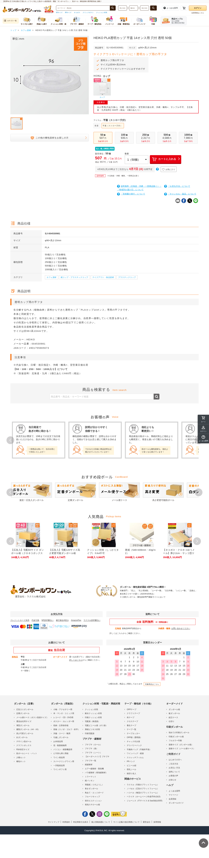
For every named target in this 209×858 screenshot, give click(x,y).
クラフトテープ (133, 713)
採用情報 (157, 822)
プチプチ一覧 (90, 761)
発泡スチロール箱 (92, 805)
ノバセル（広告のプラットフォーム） (143, 788)
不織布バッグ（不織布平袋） (139, 749)
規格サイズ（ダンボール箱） (181, 745)
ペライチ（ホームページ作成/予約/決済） (144, 797)
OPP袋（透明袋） (134, 737)
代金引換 (35, 620)
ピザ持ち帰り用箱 (60, 753)
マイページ (173, 795)
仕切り (171, 721)
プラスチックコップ (127, 277)
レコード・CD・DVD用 (63, 717)
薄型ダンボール (22, 725)
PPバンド (131, 761)
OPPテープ (131, 709)
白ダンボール (22, 737)
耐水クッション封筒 (93, 713)
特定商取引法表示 (80, 822)
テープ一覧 (131, 729)
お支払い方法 (174, 768)
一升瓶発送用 (59, 765)
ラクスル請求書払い (91, 620)
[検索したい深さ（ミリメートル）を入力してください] (144, 8)
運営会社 (146, 822)
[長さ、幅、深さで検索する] (153, 8)
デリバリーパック (134, 745)
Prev (10, 440)
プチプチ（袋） (91, 748)
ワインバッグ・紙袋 (135, 753)
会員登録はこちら (197, 13)
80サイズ (68, 12)
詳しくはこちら (116, 633)
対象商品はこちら (152, 684)
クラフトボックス (23, 745)
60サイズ (59, 12)
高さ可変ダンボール (24, 733)
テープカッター (133, 733)
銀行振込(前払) (62, 620)
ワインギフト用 (60, 769)
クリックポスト (88, 12)
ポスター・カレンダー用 (63, 721)
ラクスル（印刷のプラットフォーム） (143, 785)
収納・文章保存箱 (60, 725)
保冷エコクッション (93, 801)
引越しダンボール (60, 737)
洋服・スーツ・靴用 (61, 733)
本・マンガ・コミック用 (63, 713)
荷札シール (131, 769)
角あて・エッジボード (94, 793)
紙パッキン (89, 780)
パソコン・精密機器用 (62, 749)
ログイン (197, 8)
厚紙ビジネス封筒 (92, 729)
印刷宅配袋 (89, 733)
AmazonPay (76, 620)
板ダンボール (174, 713)
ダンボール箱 (174, 709)
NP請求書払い (48, 620)
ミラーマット (90, 777)
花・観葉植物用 (60, 745)
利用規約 (66, 822)
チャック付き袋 (133, 741)
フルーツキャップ (92, 797)
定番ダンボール (22, 713)
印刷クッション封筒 (93, 717)
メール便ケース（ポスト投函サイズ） (32, 717)
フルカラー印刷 (175, 740)
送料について (174, 772)
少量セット (21, 757)
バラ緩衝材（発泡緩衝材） (96, 772)
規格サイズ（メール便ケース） (182, 748)
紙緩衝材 (88, 764)
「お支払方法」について (177, 186)
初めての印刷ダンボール (179, 732)
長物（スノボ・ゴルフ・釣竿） (66, 729)
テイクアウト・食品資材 (103, 277)
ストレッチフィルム (135, 757)
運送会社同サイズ (23, 721)
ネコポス (77, 12)
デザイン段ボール (23, 741)
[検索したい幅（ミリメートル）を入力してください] (133, 8)
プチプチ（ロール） (93, 745)
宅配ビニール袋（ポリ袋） (96, 725)
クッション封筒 (101, 12)
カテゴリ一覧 (10, 20)
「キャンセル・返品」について (180, 194)
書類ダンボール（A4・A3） (28, 729)
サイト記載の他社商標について (126, 822)
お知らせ (172, 780)
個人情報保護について (100, 822)
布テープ (130, 717)
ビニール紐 (131, 765)
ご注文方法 (173, 764)
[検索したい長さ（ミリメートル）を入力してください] (122, 8)
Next (199, 492)
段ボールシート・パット (26, 753)
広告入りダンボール (24, 709)
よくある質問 (174, 791)
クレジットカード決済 (19, 620)
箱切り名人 (131, 773)
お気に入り (168, 169)
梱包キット (21, 761)
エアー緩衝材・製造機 (94, 769)
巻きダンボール (91, 788)
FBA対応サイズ (22, 749)
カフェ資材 (51, 277)
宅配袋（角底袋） (92, 721)
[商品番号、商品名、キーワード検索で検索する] (112, 8)
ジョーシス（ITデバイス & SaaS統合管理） (145, 801)
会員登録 (172, 799)
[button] (203, 438)
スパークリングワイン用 (63, 761)
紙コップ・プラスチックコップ (74, 277)
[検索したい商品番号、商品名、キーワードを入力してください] (83, 8)
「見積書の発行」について (131, 194)
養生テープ (131, 725)
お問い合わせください (180, 628)
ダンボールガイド (176, 803)
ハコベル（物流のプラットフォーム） (143, 793)
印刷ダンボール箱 (176, 737)
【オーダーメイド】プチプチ (97, 756)
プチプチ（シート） (93, 753)
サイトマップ (53, 822)
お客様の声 (173, 776)
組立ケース (173, 717)
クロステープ (132, 721)
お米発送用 (58, 741)
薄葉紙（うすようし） (94, 785)
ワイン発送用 (59, 757)
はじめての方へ (175, 760)
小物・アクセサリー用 (62, 709)
